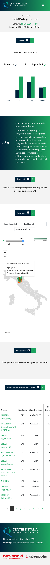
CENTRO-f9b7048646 (7, 496)
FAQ (33, 539)
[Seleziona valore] (25, 229)
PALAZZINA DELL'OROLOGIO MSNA (8, 472)
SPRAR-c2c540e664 (6, 445)
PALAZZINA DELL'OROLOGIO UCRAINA (8, 427)
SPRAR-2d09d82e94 (7, 462)
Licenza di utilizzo (11, 539)
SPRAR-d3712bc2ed (6, 437)
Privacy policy (9, 542)
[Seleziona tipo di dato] (12, 224)
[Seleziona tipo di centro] (35, 224)
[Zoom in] (5, 252)
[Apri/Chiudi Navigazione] (41, 5)
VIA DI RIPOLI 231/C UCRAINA (8, 454)
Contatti (39, 542)
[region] (25, 292)
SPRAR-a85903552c (6, 488)
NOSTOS (5, 481)
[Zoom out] (5, 256)
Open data (25, 539)
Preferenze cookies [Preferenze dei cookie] (25, 542)
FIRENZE (26, 23)
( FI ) (34, 23)
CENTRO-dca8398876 (6, 416)
